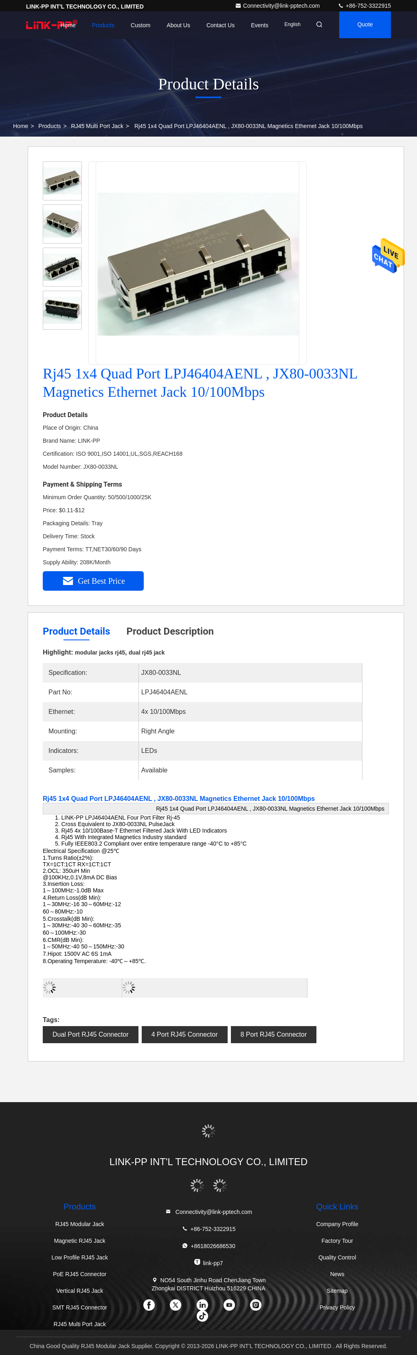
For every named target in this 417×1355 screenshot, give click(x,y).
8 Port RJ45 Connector (274, 1034)
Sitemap (337, 1291)
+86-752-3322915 (364, 5)
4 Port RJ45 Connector (184, 1034)
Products (98, 25)
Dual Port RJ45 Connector (91, 1034)
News (337, 1274)
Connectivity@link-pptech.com (278, 5)
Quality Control (337, 1257)
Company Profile (337, 1224)
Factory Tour (337, 1241)
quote (363, 25)
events (254, 25)
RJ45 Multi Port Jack (97, 126)
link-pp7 (208, 1262)
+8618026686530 (208, 1245)
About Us (173, 25)
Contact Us (215, 25)
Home (62, 25)
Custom (135, 25)
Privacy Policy (337, 1307)
